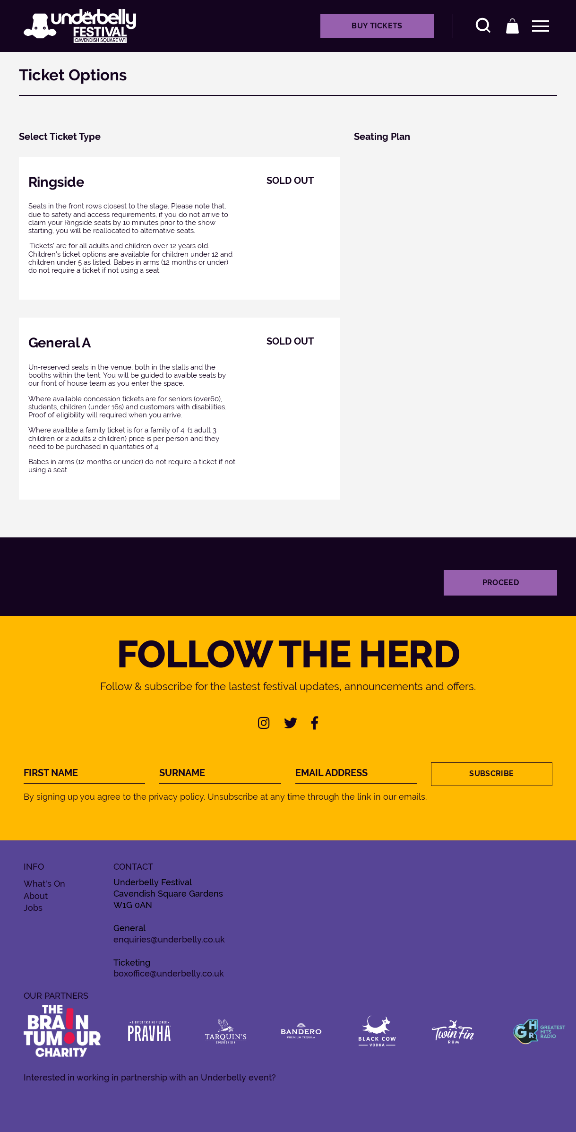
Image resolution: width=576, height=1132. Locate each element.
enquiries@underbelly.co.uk (169, 939)
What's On (44, 884)
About (36, 896)
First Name (51, 773)
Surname (182, 773)
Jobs (33, 908)
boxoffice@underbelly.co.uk (168, 973)
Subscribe (491, 773)
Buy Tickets (377, 25)
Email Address (331, 773)
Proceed (500, 582)
